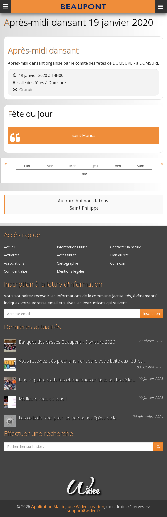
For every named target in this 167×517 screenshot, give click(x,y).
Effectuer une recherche (38, 433)
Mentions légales (71, 271)
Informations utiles (72, 247)
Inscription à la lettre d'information (53, 284)
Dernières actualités (32, 326)
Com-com (118, 263)
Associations (14, 263)
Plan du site (119, 255)
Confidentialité (15, 271)
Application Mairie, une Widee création (67, 506)
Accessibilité (67, 255)
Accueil (9, 247)
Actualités (12, 255)
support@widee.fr (84, 510)
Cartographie (67, 263)
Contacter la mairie (125, 247)
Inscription (151, 313)
